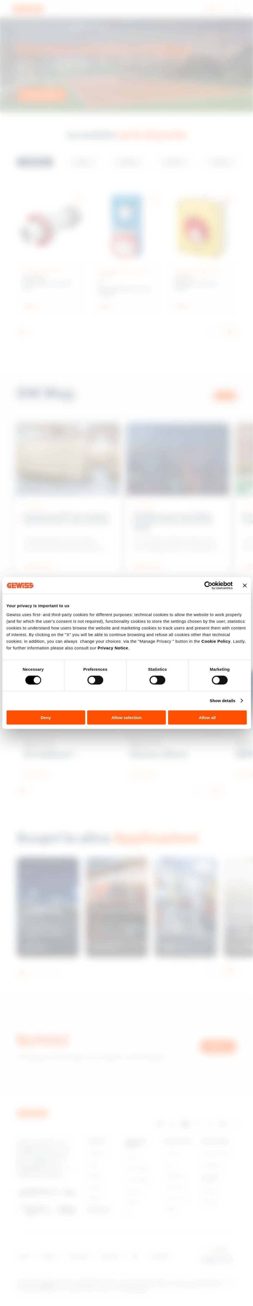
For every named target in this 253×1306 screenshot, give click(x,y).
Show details (223, 700)
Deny (46, 717)
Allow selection (126, 717)
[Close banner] (245, 586)
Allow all (207, 717)
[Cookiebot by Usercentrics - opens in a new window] (208, 585)
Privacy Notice (113, 647)
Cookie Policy (216, 641)
